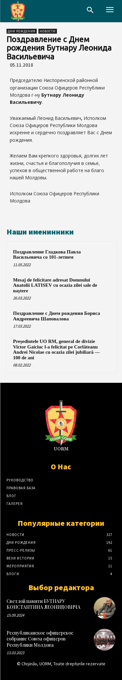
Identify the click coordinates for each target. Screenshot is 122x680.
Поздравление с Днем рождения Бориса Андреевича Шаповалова (56, 316)
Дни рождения (22, 31)
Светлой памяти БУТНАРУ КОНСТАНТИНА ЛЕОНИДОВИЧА (43, 604)
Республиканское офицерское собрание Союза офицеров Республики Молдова (40, 639)
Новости (47, 31)
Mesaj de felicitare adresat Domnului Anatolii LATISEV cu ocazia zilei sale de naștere (55, 285)
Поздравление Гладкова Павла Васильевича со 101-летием (47, 254)
